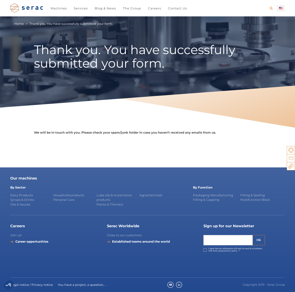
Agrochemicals (151, 195)
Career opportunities (31, 241)
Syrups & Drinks (22, 200)
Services (81, 8)
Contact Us (177, 8)
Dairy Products (21, 195)
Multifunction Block (255, 200)
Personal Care (64, 200)
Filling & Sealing (252, 195)
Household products (68, 195)
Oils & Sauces (20, 204)
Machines (59, 8)
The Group (132, 8)
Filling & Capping (206, 200)
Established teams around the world (141, 241)
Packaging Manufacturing (213, 195)
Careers (154, 8)
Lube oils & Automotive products (114, 197)
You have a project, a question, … (82, 285)
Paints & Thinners (109, 204)
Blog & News (105, 8)
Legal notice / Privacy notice (31, 285)
